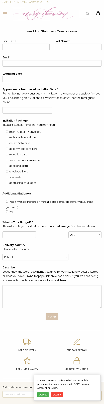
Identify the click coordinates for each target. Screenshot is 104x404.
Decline (57, 394)
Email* (52, 61)
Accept (43, 394)
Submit (52, 316)
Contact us (35, 2)
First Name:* (26, 45)
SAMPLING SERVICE (15, 2)
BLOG (47, 2)
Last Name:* (78, 45)
